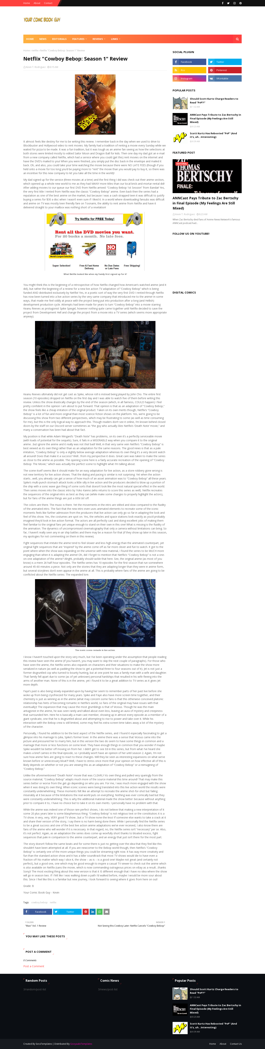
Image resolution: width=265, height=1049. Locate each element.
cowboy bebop (39, 902)
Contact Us (236, 1043)
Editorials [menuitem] (59, 39)
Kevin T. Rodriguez (36, 67)
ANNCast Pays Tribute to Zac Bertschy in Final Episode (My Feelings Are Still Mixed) (215, 118)
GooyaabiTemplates (81, 1043)
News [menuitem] (42, 39)
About (37, 3)
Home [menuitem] (30, 39)
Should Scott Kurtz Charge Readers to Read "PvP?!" (214, 100)
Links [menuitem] (114, 39)
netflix (35, 50)
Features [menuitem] (78, 39)
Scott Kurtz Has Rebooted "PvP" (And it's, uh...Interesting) (213, 135)
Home (26, 3)
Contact (48, 3)
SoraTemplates (44, 1043)
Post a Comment (33, 966)
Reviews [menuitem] (98, 39)
